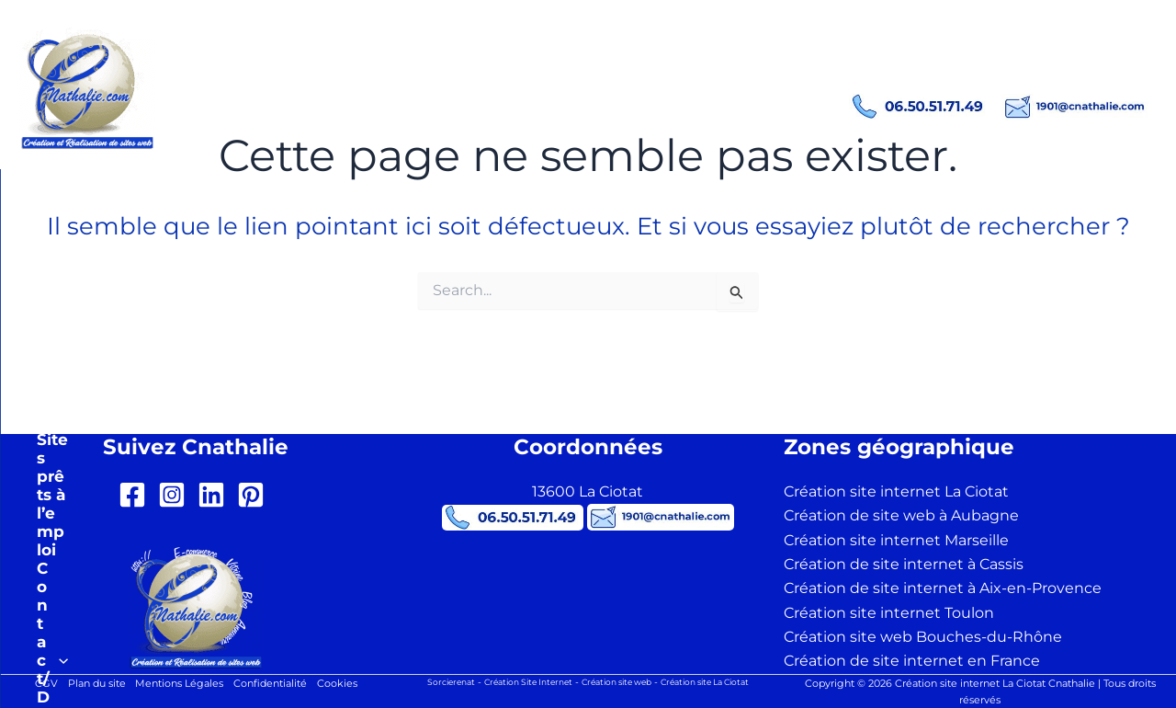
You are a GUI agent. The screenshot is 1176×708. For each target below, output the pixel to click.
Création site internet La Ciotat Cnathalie (418, 73)
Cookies (350, 684)
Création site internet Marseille (896, 540)
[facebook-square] (136, 494)
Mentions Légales (177, 684)
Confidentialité (276, 684)
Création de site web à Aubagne (901, 515)
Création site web (618, 682)
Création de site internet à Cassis (903, 564)
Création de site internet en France (912, 660)
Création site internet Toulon (889, 613)
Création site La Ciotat (719, 682)
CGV (31, 684)
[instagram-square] (176, 494)
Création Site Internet (518, 682)
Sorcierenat (431, 682)
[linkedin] (215, 494)
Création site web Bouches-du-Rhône (923, 636)
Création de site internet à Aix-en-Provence (943, 588)
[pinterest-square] (255, 494)
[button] (386, 183)
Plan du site (86, 684)
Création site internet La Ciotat (896, 491)
